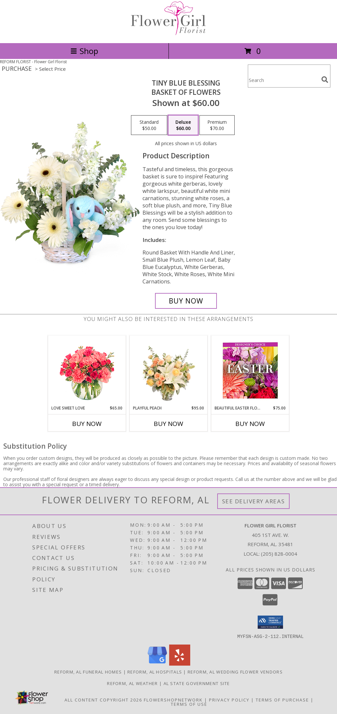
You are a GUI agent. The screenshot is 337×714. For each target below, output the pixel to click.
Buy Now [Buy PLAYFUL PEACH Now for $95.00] (168, 423)
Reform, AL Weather (132, 683)
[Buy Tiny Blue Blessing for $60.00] (186, 301)
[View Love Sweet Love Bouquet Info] (87, 370)
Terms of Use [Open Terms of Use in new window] (189, 704)
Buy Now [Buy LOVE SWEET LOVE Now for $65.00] (87, 423)
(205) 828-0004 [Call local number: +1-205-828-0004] (279, 553)
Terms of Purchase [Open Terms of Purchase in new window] (282, 699)
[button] (270, 622)
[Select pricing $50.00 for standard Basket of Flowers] (149, 125)
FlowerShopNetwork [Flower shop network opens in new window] (173, 699)
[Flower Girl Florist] (168, 33)
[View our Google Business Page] (157, 663)
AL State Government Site (197, 683)
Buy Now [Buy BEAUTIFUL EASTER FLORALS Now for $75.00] (250, 423)
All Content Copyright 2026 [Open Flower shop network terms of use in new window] (103, 699)
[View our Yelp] (179, 663)
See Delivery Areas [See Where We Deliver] (253, 501)
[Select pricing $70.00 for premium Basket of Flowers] (217, 125)
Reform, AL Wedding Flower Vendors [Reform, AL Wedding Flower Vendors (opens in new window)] (235, 671)
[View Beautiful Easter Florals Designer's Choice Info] (250, 370)
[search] (325, 79)
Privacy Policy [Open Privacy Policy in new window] (229, 699)
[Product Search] (283, 80)
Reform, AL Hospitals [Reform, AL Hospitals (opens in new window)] (154, 671)
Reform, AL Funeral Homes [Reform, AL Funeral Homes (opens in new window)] (88, 671)
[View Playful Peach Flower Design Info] (168, 370)
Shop (84, 50)
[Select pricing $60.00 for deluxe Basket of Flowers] (183, 125)
